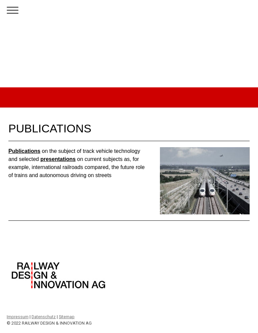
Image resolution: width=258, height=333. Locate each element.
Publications (24, 151)
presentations (58, 159)
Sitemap (67, 316)
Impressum (18, 316)
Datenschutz (44, 316)
